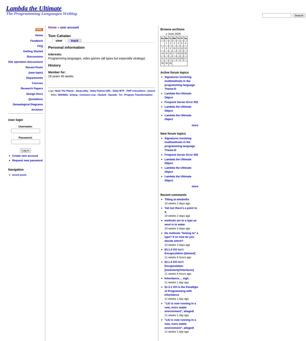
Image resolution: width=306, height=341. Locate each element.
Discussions (35, 56)
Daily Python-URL (100, 91)
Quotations (35, 99)
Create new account (25, 155)
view (59, 40)
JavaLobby (82, 91)
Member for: (57, 72)
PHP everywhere (136, 91)
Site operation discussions (25, 61)
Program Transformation (138, 95)
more (195, 125)
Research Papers (32, 88)
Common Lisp (87, 95)
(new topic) (35, 72)
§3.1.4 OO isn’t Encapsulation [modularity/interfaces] (179, 265)
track (74, 40)
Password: (25, 137)
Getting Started (33, 51)
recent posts (19, 174)
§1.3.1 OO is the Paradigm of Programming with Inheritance (181, 290)
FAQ (40, 46)
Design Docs (34, 93)
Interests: (55, 54)
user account (69, 27)
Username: (26, 126)
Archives (37, 109)
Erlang (74, 95)
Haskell (102, 95)
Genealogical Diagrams (28, 104)
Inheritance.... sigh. (176, 278)
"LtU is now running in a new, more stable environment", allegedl (180, 307)
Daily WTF (119, 91)
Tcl (120, 95)
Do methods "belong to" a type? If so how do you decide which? (181, 236)
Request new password (27, 160)
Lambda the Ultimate (34, 8)
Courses (37, 83)
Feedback (36, 40)
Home (39, 35)
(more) (151, 91)
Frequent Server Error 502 (181, 102)
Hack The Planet (64, 91)
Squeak (112, 95)
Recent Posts (34, 67)
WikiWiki (63, 95)
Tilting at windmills (176, 199)
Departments (34, 77)
